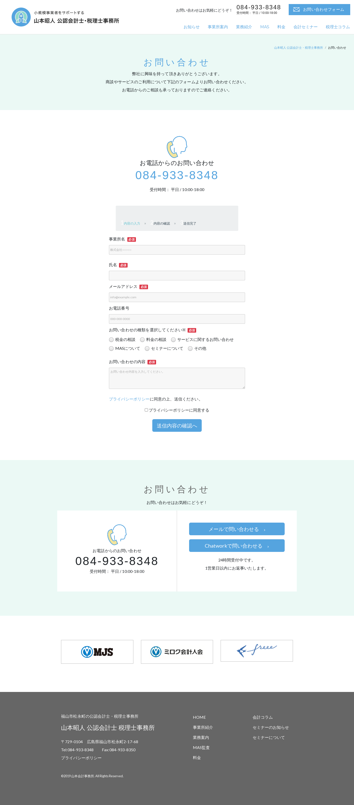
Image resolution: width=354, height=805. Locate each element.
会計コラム (263, 717)
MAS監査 (201, 747)
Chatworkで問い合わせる (237, 546)
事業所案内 (218, 26)
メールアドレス (123, 286)
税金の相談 (122, 339)
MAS (264, 26)
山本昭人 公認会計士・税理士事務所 (298, 47)
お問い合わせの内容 (127, 361)
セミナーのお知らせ (271, 727)
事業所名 (117, 238)
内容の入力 (132, 223)
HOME (199, 717)
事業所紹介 (203, 727)
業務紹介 (244, 26)
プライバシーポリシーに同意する (177, 410)
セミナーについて (164, 348)
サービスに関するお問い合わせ (202, 339)
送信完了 (189, 223)
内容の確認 (162, 223)
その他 (197, 348)
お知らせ (192, 26)
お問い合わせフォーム (323, 9)
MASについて (124, 348)
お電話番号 (119, 308)
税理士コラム (338, 26)
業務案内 (201, 737)
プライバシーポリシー (129, 398)
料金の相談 (153, 339)
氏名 (113, 264)
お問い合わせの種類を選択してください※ (147, 329)
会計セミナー (305, 26)
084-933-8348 (177, 175)
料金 (281, 26)
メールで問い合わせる (237, 529)
